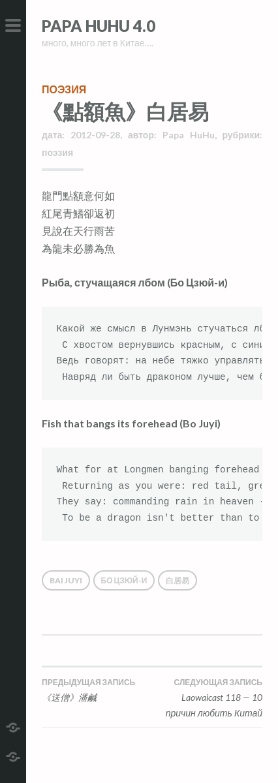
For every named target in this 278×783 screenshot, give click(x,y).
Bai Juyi (66, 580)
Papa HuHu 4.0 (98, 25)
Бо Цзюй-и (124, 580)
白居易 (177, 580)
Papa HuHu (188, 134)
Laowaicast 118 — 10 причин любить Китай (207, 697)
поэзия (64, 89)
